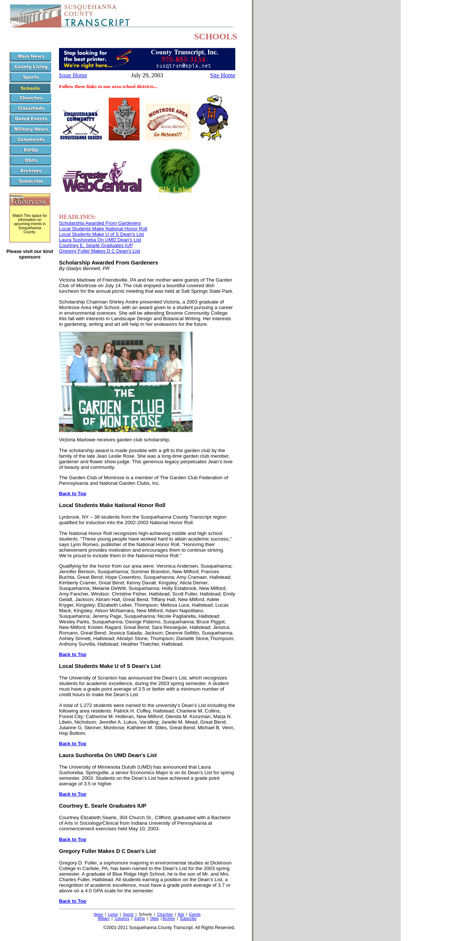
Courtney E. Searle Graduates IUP (96, 245)
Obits (154, 918)
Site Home (222, 75)
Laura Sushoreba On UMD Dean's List (100, 240)
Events (195, 914)
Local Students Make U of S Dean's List (101, 234)
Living (113, 914)
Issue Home (73, 75)
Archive (169, 918)
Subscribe (188, 918)
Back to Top (72, 493)
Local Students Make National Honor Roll (103, 228)
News (98, 914)
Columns (122, 918)
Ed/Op (139, 918)
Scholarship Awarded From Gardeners (100, 223)
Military (104, 918)
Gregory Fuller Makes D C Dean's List (99, 251)
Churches (165, 914)
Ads (181, 914)
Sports (128, 914)
